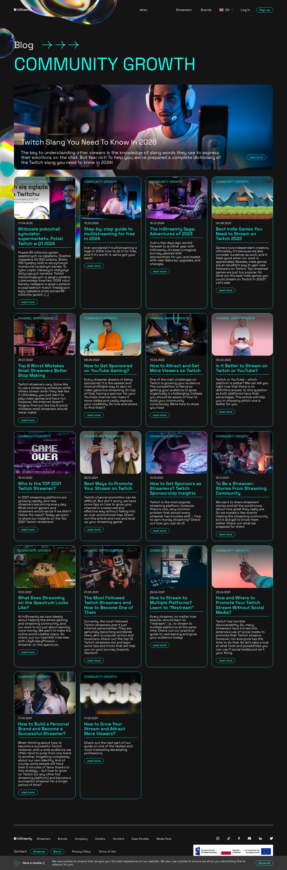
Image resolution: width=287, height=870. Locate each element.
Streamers (184, 10)
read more (256, 157)
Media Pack (164, 838)
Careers (100, 838)
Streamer (39, 851)
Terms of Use (107, 851)
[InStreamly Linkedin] (260, 839)
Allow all (264, 863)
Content (118, 838)
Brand (57, 851)
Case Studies (140, 838)
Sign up (264, 10)
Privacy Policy (81, 851)
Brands (206, 10)
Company (81, 838)
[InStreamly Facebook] (239, 839)
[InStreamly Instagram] (217, 839)
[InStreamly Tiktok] (228, 839)
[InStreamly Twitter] (271, 839)
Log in (245, 10)
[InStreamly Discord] (249, 839)
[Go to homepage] (72, 10)
